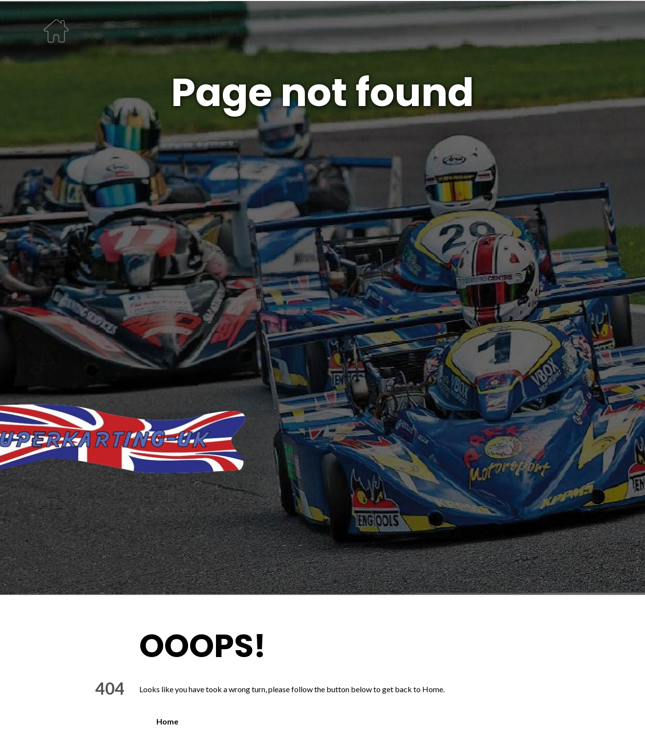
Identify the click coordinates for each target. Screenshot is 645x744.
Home (167, 721)
